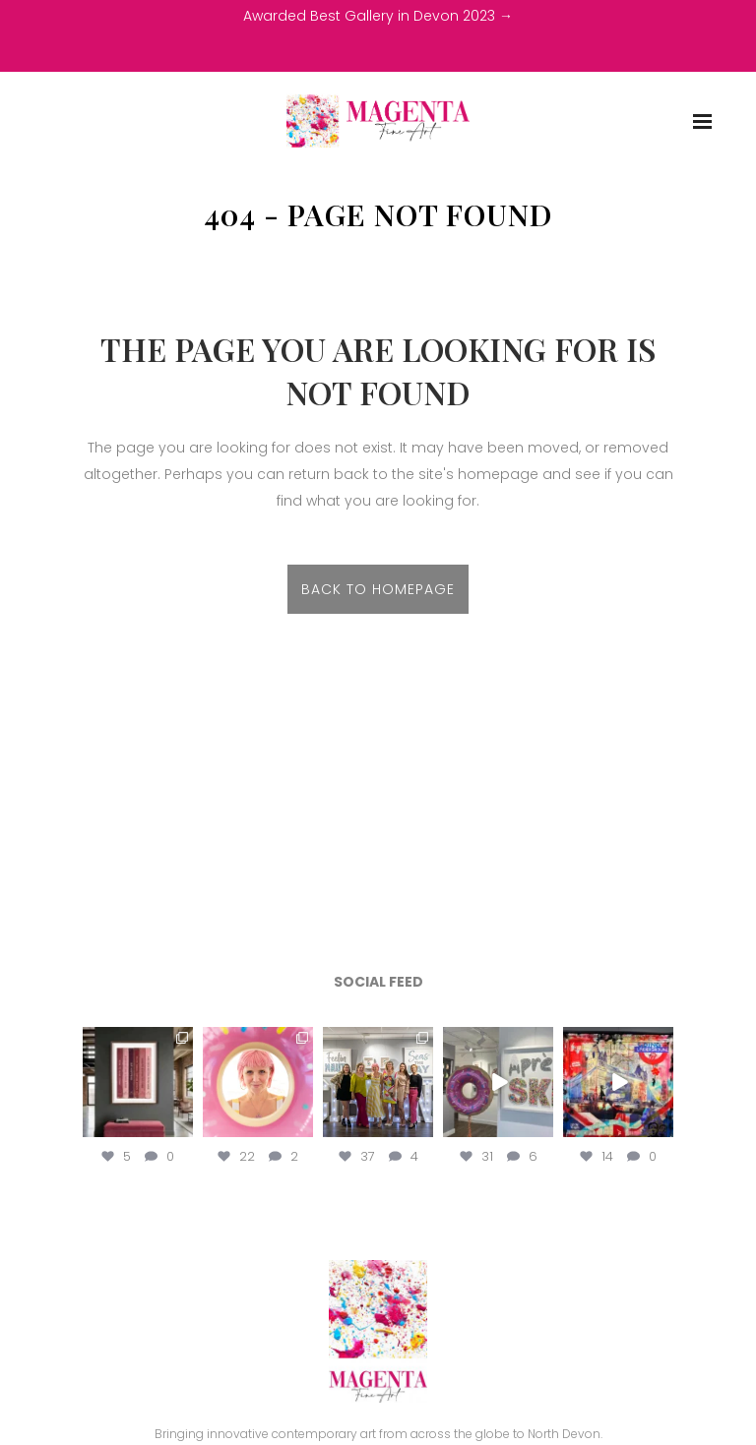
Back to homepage (378, 589)
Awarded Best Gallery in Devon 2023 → (378, 16)
